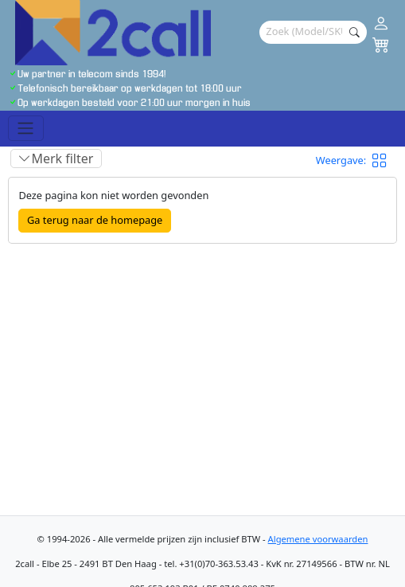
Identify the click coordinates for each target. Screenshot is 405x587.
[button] (385, 160)
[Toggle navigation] (26, 128)
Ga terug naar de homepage (94, 220)
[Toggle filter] (56, 158)
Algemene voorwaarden (318, 539)
